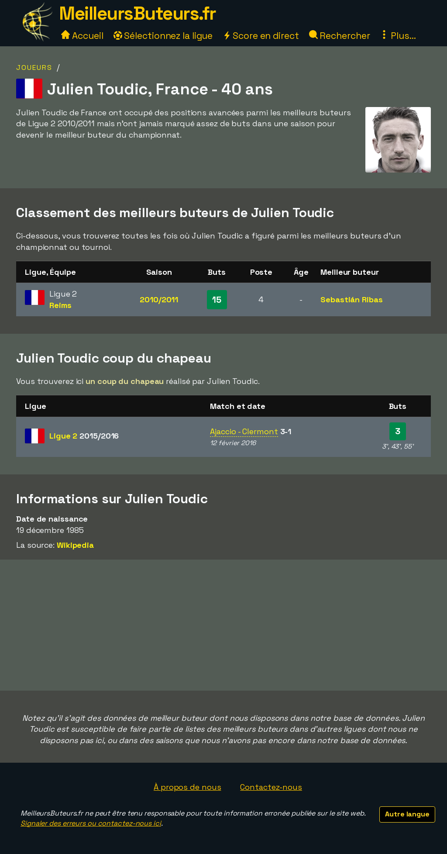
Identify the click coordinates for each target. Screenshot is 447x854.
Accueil (82, 35)
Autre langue (407, 814)
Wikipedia (75, 545)
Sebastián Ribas (351, 299)
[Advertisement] (223, 625)
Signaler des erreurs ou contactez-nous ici (91, 823)
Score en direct (261, 35)
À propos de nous (187, 787)
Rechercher (339, 35)
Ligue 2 (84, 436)
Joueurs (34, 67)
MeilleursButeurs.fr (137, 13)
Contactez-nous (271, 787)
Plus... (398, 35)
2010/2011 (159, 299)
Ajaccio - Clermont (244, 431)
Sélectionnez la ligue (163, 35)
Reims (60, 305)
